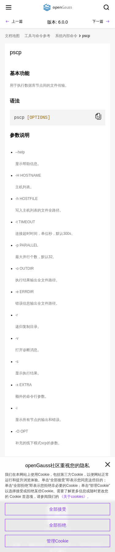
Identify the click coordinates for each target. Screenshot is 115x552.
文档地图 (12, 36)
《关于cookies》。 (75, 496)
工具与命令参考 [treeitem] (37, 36)
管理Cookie (58, 541)
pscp (86, 36)
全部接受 (57, 509)
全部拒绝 (57, 525)
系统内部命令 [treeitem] (66, 36)
